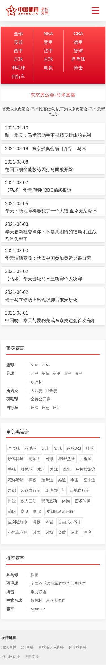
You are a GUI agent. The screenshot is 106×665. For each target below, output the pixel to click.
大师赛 (36, 390)
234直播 (27, 647)
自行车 (18, 76)
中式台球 (14, 600)
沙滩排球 (16, 459)
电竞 (48, 67)
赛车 (10, 609)
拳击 (75, 480)
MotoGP (38, 609)
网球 (49, 459)
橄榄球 (27, 469)
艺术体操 (82, 501)
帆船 (37, 511)
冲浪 (87, 532)
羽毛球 (18, 67)
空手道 (89, 480)
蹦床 (12, 511)
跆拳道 (47, 480)
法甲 (48, 50)
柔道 (62, 480)
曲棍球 (86, 459)
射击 (36, 532)
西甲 (18, 50)
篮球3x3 (74, 448)
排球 (90, 448)
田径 (12, 501)
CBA (78, 33)
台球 (48, 59)
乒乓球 (78, 59)
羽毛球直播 (10, 657)
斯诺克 (12, 390)
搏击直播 (31, 657)
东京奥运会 (17, 431)
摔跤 (32, 480)
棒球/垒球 (66, 459)
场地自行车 (55, 490)
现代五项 (49, 501)
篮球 (78, 50)
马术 (75, 532)
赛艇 (25, 511)
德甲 (78, 42)
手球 (12, 469)
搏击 (78, 67)
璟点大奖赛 (55, 600)
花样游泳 (16, 480)
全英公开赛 (40, 399)
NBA (48, 33)
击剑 (12, 490)
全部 (18, 33)
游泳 (54, 469)
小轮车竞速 (18, 532)
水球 (41, 469)
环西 (56, 407)
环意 (45, 407)
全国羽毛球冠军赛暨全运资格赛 (58, 583)
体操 (66, 501)
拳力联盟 (38, 592)
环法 (34, 407)
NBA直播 (8, 647)
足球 (18, 59)
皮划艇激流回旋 (60, 511)
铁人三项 (28, 501)
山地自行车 (80, 490)
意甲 (48, 42)
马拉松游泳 (85, 469)
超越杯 (36, 600)
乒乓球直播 (77, 647)
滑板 (36, 522)
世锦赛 (51, 390)
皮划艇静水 (18, 522)
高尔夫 (34, 459)
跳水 (67, 469)
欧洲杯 (36, 382)
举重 (62, 532)
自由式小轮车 (70, 522)
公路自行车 (30, 490)
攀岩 (49, 522)
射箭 (49, 532)
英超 (18, 42)
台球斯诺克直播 (51, 647)
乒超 (34, 575)
